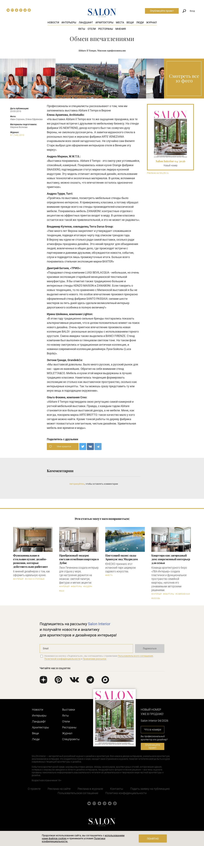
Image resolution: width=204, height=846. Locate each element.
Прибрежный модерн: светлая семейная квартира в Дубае (79, 559)
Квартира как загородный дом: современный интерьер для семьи (170, 559)
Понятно (153, 838)
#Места (109, 575)
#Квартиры (76, 586)
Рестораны (105, 28)
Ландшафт (86, 22)
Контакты (116, 788)
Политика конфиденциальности (126, 793)
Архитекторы (104, 22)
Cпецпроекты (71, 739)
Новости (53, 22)
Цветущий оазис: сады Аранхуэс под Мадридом (121, 557)
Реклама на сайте (59, 788)
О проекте (34, 788)
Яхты (81, 28)
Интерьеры (69, 22)
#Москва (155, 598)
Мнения (120, 28)
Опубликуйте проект (162, 10)
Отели (92, 28)
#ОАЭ (61, 591)
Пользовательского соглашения (135, 656)
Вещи (130, 22)
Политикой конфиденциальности (62, 659)
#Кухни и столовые (34, 579)
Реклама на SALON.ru (158, 173)
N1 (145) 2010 (17, 135)
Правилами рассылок (95, 659)
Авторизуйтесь (77, 484)
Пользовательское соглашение (78, 793)
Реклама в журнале (90, 788)
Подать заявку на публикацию (150, 788)
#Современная (182, 594)
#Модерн (87, 586)
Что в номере (152, 729)
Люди (140, 22)
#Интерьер (18, 579)
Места (120, 22)
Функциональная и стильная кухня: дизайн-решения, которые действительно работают (30, 561)
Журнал (151, 22)
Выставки (68, 709)
